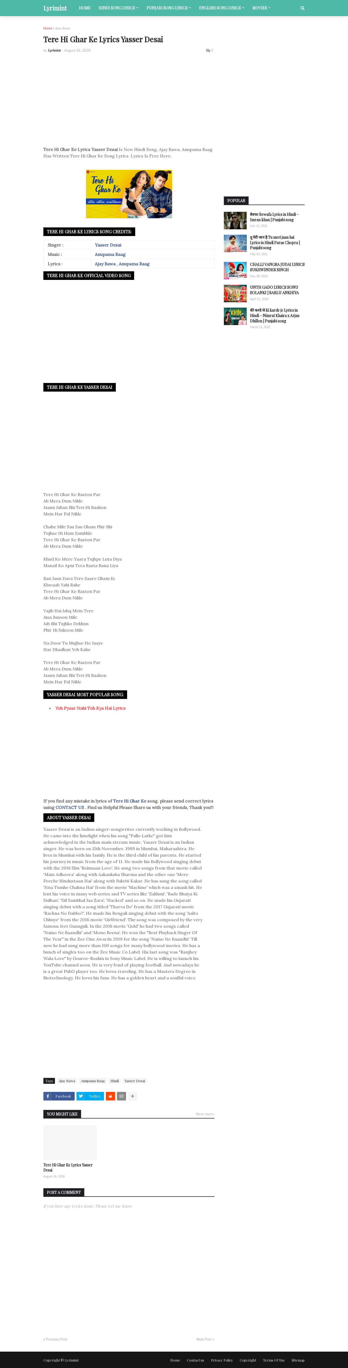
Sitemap (298, 1360)
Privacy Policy (222, 1360)
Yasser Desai (108, 245)
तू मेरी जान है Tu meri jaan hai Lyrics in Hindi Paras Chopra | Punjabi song (275, 242)
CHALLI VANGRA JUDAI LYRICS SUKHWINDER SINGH (277, 267)
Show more (205, 1114)
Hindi (114, 1080)
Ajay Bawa (62, 28)
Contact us (195, 1360)
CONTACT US (69, 807)
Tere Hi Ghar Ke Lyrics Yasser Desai (68, 1167)
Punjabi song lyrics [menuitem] (167, 7)
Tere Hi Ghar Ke (130, 801)
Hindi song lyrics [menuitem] (117, 7)
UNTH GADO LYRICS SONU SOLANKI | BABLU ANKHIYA (274, 290)
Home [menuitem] (85, 7)
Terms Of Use (274, 1360)
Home (47, 28)
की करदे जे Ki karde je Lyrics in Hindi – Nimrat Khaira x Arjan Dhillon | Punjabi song (274, 315)
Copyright (248, 1360)
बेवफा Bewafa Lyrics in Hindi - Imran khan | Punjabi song (274, 217)
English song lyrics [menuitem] (220, 7)
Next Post (204, 1339)
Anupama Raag (110, 254)
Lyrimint (55, 8)
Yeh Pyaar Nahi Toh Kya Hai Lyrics (90, 708)
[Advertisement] (128, 97)
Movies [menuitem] (259, 7)
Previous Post (56, 1339)
